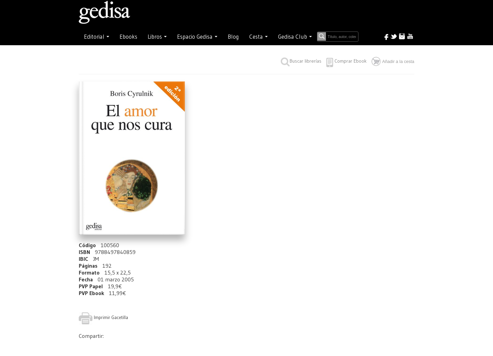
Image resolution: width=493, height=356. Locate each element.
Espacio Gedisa (197, 36)
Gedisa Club (295, 36)
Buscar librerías (301, 61)
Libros (157, 36)
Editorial (96, 36)
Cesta (258, 36)
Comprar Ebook (350, 61)
